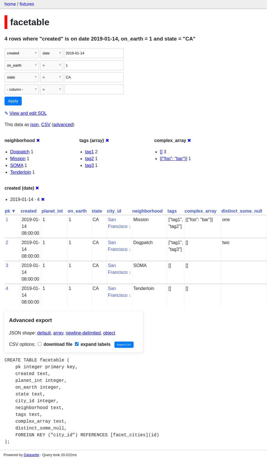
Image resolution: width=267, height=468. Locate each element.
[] (161, 151)
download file (55, 344)
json (35, 124)
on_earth (77, 211)
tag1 (89, 151)
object (109, 333)
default (44, 333)
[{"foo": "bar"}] (173, 158)
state (97, 211)
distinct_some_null (241, 211)
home (10, 4)
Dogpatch (20, 151)
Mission (17, 158)
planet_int (52, 211)
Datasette (31, 455)
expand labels (92, 344)
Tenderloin (20, 172)
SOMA (16, 165)
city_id (114, 211)
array (58, 333)
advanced (63, 124)
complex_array (200, 211)
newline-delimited (83, 333)
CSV (46, 124)
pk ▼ (10, 211)
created (29, 211)
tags (172, 211)
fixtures (26, 4)
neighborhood (147, 211)
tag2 (89, 158)
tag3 (89, 165)
